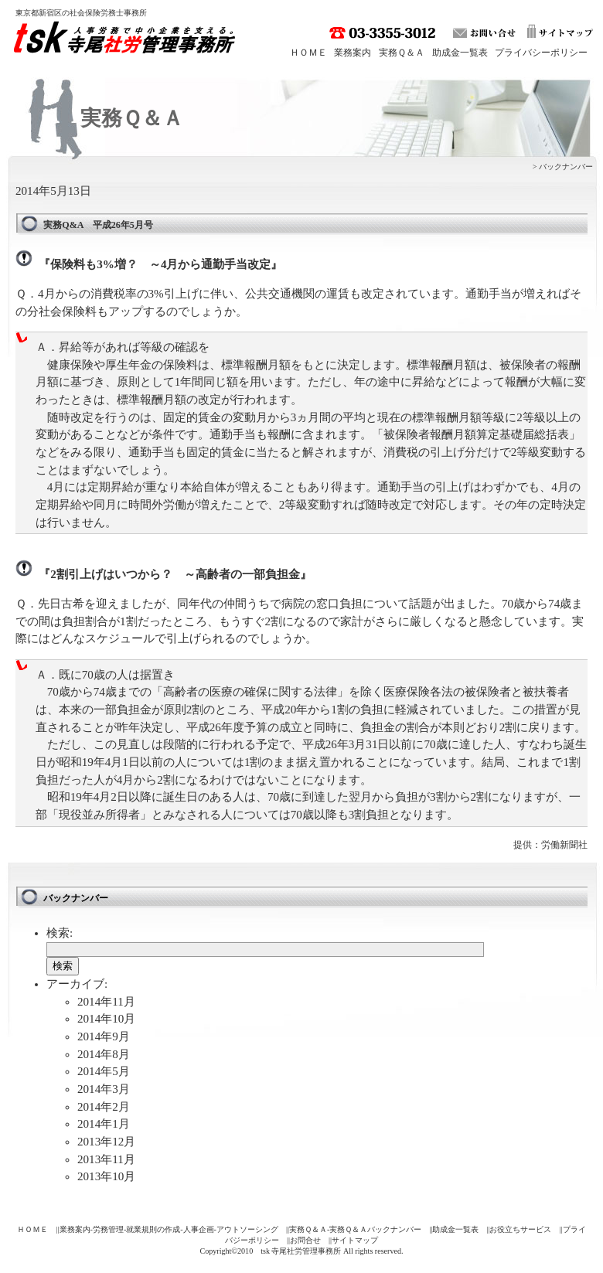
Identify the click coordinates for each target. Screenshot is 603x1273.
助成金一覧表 (460, 52)
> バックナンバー (563, 166)
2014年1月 (103, 1124)
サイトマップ (355, 1240)
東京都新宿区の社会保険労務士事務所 (81, 13)
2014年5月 (103, 1071)
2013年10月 (106, 1176)
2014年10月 (106, 1019)
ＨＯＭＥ (308, 52)
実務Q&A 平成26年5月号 (98, 225)
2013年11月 (106, 1159)
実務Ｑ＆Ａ (401, 52)
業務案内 (352, 52)
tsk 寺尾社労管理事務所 (128, 41)
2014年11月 (106, 1002)
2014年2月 (103, 1107)
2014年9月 (103, 1036)
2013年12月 (106, 1141)
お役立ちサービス (520, 1229)
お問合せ (305, 1240)
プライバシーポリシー (541, 52)
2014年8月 (103, 1054)
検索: (59, 933)
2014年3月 (103, 1089)
